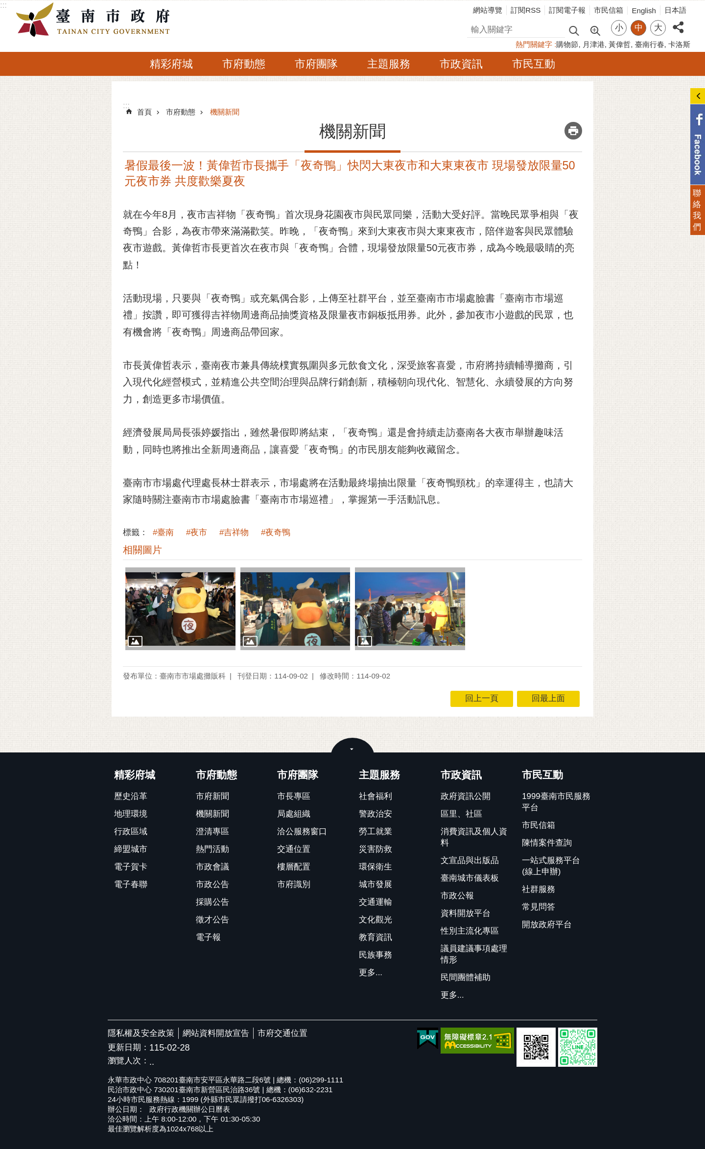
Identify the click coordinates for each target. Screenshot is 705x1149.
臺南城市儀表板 (470, 878)
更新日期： (128, 1047)
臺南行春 (649, 44)
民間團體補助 (466, 977)
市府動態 (243, 64)
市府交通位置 (282, 1033)
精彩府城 (171, 64)
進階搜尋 (595, 30)
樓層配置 (293, 866)
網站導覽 (487, 10)
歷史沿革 (130, 796)
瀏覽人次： (128, 1061)
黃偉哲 (620, 44)
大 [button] (658, 27)
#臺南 (163, 532)
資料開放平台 (466, 913)
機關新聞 (224, 112)
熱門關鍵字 (534, 44)
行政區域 (130, 831)
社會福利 (375, 796)
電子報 (208, 937)
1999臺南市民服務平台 (556, 802)
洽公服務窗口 (302, 831)
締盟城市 (130, 849)
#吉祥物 (234, 532)
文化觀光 (375, 919)
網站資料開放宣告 (216, 1033)
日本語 (675, 10)
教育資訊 (375, 937)
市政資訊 (461, 64)
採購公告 (212, 902)
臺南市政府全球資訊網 (95, 20)
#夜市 (196, 532)
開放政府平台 (547, 924)
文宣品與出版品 (470, 860)
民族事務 (375, 955)
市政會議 (212, 866)
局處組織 (293, 814)
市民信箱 (608, 10)
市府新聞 (212, 796)
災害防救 (375, 849)
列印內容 (573, 131)
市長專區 (293, 796)
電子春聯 (130, 884)
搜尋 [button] (574, 30)
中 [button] (638, 27)
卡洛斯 (679, 44)
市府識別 (293, 884)
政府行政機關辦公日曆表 (189, 1109)
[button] (180, 608)
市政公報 (457, 895)
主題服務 (388, 64)
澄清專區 (212, 831)
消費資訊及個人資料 (474, 837)
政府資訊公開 (466, 796)
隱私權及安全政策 (141, 1033)
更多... (370, 972)
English (644, 10)
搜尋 (475, 28)
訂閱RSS (525, 10)
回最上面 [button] (548, 698)
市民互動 (533, 64)
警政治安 (375, 814)
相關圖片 (142, 549)
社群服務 (538, 889)
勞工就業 (375, 831)
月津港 (594, 44)
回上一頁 (481, 698)
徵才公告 (212, 919)
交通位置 (293, 849)
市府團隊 (316, 64)
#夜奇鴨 (275, 532)
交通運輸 (375, 902)
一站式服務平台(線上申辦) (551, 866)
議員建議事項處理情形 (474, 954)
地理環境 (130, 814)
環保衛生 (375, 866)
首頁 (144, 112)
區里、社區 (461, 814)
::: (3, 5)
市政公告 (212, 884)
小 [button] (619, 27)
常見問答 (538, 907)
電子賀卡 (130, 866)
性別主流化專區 (470, 931)
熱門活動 (212, 849)
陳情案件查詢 (547, 842)
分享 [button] (678, 22)
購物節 (567, 44)
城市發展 (375, 884)
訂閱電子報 (567, 10)
